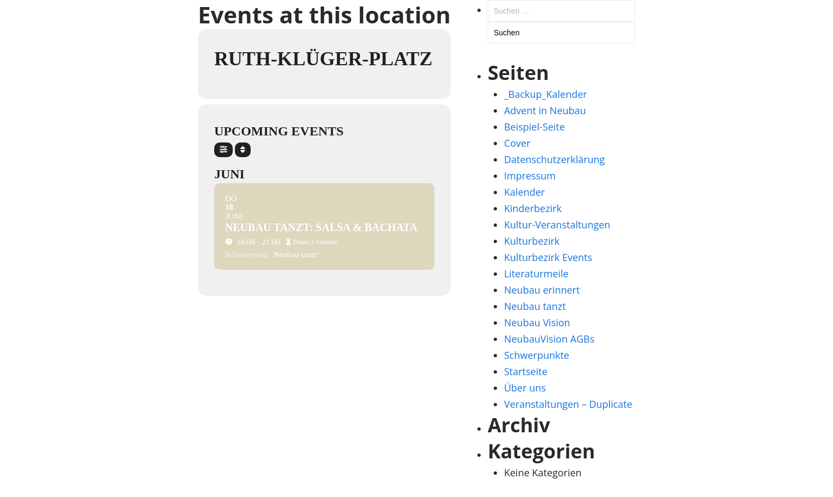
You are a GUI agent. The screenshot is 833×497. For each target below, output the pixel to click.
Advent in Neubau (545, 110)
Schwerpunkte (536, 355)
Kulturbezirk (532, 240)
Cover (517, 143)
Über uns (525, 387)
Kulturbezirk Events (548, 257)
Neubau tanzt (535, 306)
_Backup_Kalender (545, 94)
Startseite (526, 371)
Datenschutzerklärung (554, 159)
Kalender (524, 191)
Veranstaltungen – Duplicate (568, 404)
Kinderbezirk (533, 208)
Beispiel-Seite (534, 126)
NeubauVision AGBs (549, 338)
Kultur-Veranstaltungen (557, 224)
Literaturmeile (536, 273)
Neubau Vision (537, 322)
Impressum (530, 175)
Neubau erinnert (542, 289)
